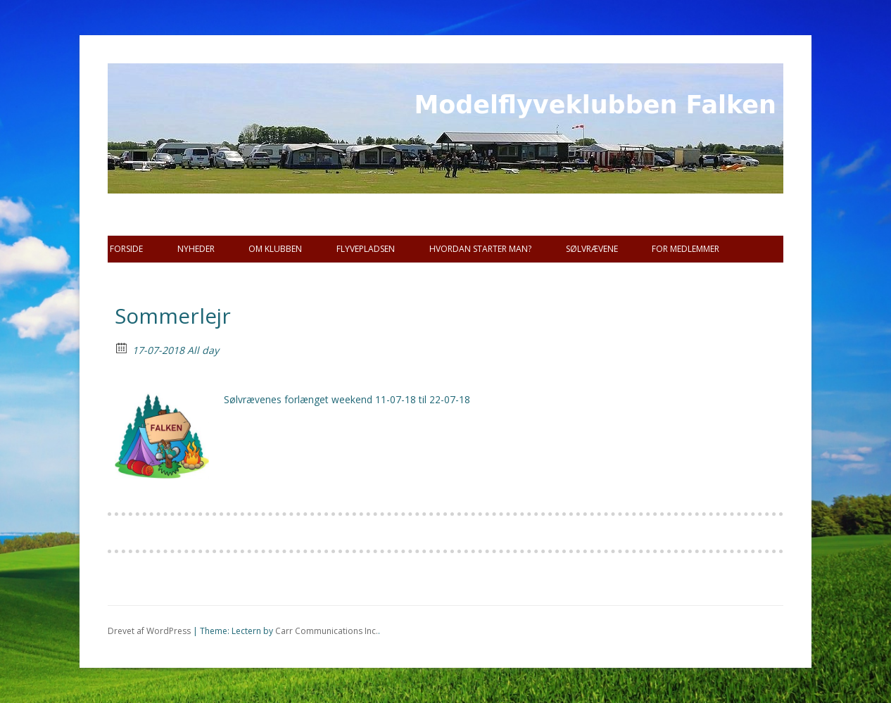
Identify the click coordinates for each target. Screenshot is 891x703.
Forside (126, 249)
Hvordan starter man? (480, 249)
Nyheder (196, 249)
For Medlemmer (685, 249)
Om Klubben (275, 249)
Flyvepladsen (365, 249)
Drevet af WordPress (149, 631)
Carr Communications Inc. (326, 631)
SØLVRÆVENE (592, 249)
